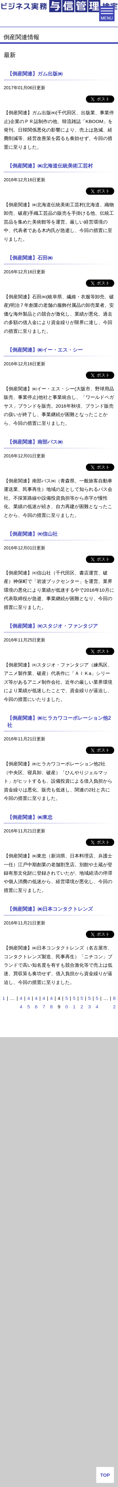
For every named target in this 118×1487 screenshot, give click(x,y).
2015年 (13, 1230)
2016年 (13, 1211)
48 (51, 1002)
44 (21, 1002)
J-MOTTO (59, 1401)
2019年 (13, 1155)
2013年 (13, 1267)
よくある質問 (59, 1449)
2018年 (13, 1173)
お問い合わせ (59, 1465)
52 (82, 1002)
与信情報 (14, 1285)
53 (89, 1002)
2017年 (13, 1192)
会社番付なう (28, 1354)
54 (97, 1002)
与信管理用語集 (22, 1304)
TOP (105, 1475)
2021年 (13, 1117)
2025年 (13, 1098)
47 (43, 1002)
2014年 (13, 1249)
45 (28, 1002)
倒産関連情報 (19, 1062)
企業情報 (59, 1433)
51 (74, 1002)
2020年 (13, 1136)
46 (36, 1002)
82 (114, 1002)
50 (66, 1002)
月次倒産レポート (24, 1045)
